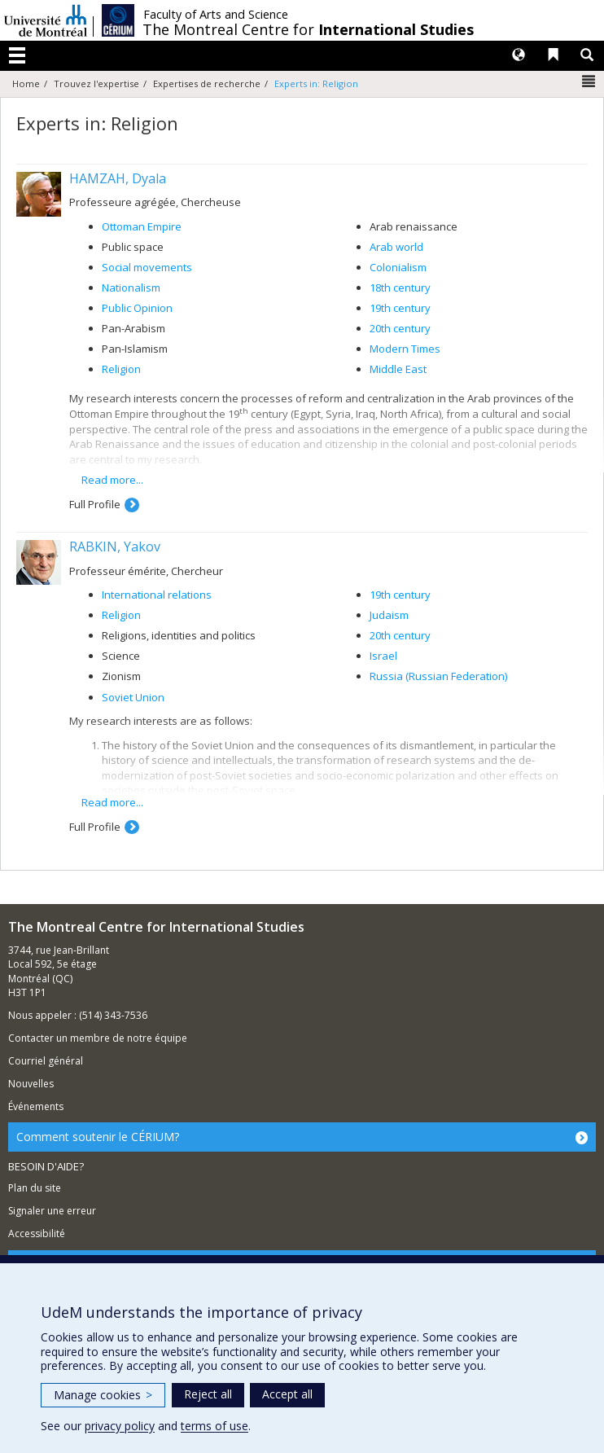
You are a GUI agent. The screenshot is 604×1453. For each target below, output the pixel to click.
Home (26, 83)
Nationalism (131, 287)
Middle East (398, 369)
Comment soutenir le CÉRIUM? (97, 1136)
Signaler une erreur (52, 1211)
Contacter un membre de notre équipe (97, 1038)
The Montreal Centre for (308, 29)
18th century (400, 287)
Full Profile (94, 504)
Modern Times (405, 348)
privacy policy (120, 1425)
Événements (35, 1106)
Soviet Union (133, 697)
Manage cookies (103, 1395)
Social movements (147, 267)
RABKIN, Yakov (114, 546)
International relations (157, 594)
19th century (400, 308)
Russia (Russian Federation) (438, 676)
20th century (400, 328)
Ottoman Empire (142, 226)
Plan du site (34, 1188)
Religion (121, 369)
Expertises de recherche (206, 83)
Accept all (287, 1394)
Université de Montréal (45, 20)
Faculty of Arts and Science (215, 14)
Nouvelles (31, 1084)
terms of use (214, 1425)
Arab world (396, 246)
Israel (383, 655)
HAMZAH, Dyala (117, 178)
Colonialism (398, 267)
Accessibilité (36, 1233)
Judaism (389, 615)
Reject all (208, 1394)
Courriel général (45, 1061)
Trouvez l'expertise (96, 83)
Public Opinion (137, 308)
